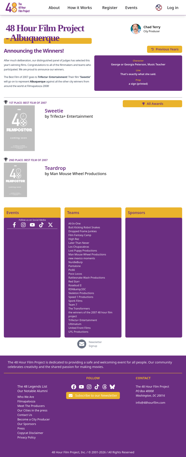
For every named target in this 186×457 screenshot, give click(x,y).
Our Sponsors (26, 424)
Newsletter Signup (95, 344)
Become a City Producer (33, 419)
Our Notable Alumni (32, 391)
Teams (73, 212)
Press (21, 428)
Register (109, 9)
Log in (170, 9)
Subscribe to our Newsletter (93, 395)
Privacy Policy (26, 437)
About (54, 9)
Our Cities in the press (32, 410)
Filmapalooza (26, 401)
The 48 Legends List (32, 386)
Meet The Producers (31, 406)
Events (131, 9)
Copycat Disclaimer (30, 433)
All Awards (152, 103)
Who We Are (25, 397)
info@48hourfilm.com (150, 403)
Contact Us (24, 415)
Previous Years (165, 49)
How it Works (80, 9)
